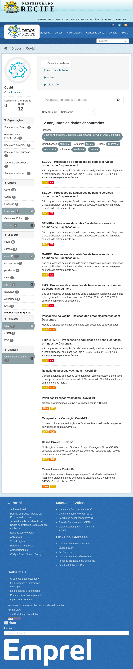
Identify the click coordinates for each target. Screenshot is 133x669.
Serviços (62, 19)
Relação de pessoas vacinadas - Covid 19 (69, 370)
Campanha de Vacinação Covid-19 (64, 418)
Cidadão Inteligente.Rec (71, 565)
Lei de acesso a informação (25, 590)
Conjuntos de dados (56, 63)
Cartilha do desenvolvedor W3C (76, 518)
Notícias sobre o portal (22, 532)
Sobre (125, 32)
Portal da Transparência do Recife (77, 560)
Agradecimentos (19, 550)
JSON (52, 330)
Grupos (59, 32)
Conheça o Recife (114, 19)
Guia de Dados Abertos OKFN (75, 522)
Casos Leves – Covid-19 (58, 469)
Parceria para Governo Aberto (26, 595)
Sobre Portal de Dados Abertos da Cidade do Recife (36, 605)
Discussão (51, 84)
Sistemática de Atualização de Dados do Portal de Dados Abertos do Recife (29, 525)
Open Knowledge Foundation (23, 614)
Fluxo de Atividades (56, 70)
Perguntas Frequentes (22, 545)
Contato (113, 32)
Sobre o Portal (18, 509)
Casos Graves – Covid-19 (58, 442)
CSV (45, 182)
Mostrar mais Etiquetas (17, 312)
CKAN (10, 623)
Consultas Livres (95, 32)
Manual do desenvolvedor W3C (75, 513)
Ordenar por (49, 112)
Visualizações (74, 32)
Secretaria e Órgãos (85, 19)
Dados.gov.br (66, 547)
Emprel (47, 652)
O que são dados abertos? (24, 578)
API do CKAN (15, 609)
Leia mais (16, 92)
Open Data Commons (22, 599)
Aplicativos (16, 537)
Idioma (8, 628)
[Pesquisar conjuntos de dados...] (78, 100)
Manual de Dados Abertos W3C (75, 509)
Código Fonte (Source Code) (25, 554)
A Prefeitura (44, 19)
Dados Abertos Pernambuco (74, 543)
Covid (30, 48)
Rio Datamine (66, 552)
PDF (51, 182)
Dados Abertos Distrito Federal (75, 556)
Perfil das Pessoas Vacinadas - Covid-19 (68, 397)
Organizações (42, 32)
